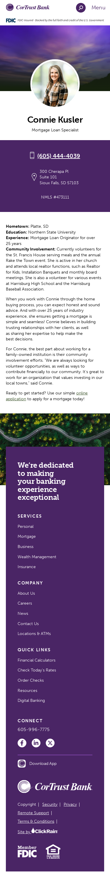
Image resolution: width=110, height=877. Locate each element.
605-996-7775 (34, 729)
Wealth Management (37, 556)
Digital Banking (31, 700)
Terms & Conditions (36, 821)
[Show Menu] (98, 8)
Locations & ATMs (34, 633)
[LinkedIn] (36, 743)
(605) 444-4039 (58, 155)
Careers (25, 603)
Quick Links (34, 649)
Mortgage (27, 536)
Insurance (27, 566)
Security (49, 804)
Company (30, 583)
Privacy (70, 804)
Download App (37, 764)
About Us (26, 593)
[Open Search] (81, 8)
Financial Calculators (36, 660)
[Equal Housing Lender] (53, 858)
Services (30, 516)
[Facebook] (22, 743)
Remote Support (33, 812)
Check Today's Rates (37, 670)
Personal (25, 526)
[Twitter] (50, 743)
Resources (27, 690)
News (23, 613)
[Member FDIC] (27, 856)
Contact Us (28, 623)
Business (25, 546)
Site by (38, 831)
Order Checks (31, 680)
